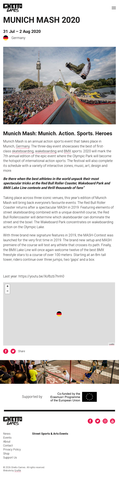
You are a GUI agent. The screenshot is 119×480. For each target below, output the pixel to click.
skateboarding (23, 151)
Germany (23, 146)
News (6, 433)
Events (7, 437)
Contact (8, 445)
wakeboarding (46, 151)
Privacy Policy (12, 449)
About (6, 441)
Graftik (17, 470)
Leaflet (111, 344)
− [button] (7, 291)
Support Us (10, 457)
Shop (6, 453)
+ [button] (7, 286)
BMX (67, 151)
